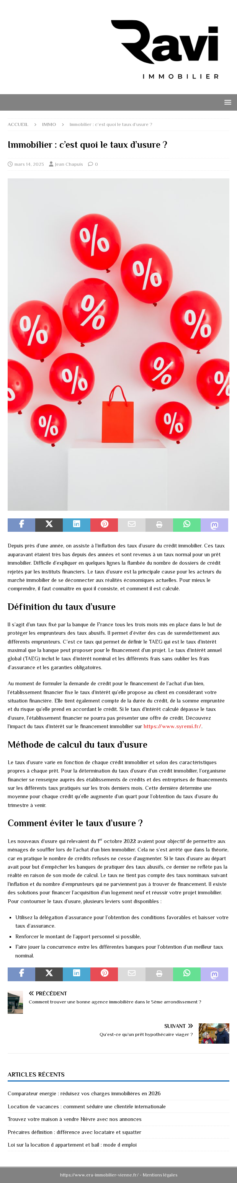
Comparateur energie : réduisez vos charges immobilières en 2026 (84, 1093)
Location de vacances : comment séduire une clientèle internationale (87, 1106)
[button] (226, 102)
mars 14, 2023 (29, 164)
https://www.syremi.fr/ (172, 726)
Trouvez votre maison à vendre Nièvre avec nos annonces (75, 1119)
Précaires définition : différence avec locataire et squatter (74, 1132)
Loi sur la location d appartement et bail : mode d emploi (72, 1145)
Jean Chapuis (69, 164)
